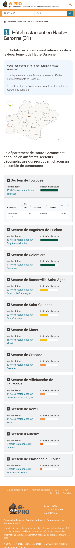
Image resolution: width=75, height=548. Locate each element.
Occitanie (28, 21)
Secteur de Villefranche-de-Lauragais (30, 375)
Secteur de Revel (22, 402)
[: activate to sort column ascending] (66, 204)
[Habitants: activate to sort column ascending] (45, 204)
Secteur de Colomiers (26, 248)
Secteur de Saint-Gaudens (29, 298)
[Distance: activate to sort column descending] (58, 204)
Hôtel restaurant (15, 21)
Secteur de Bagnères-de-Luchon (34, 223)
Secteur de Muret (22, 323)
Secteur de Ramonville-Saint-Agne (36, 273)
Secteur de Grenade (24, 348)
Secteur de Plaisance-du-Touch (34, 452)
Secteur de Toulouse (25, 180)
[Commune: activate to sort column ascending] (17, 204)
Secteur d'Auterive (23, 427)
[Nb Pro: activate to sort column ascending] (33, 204)
